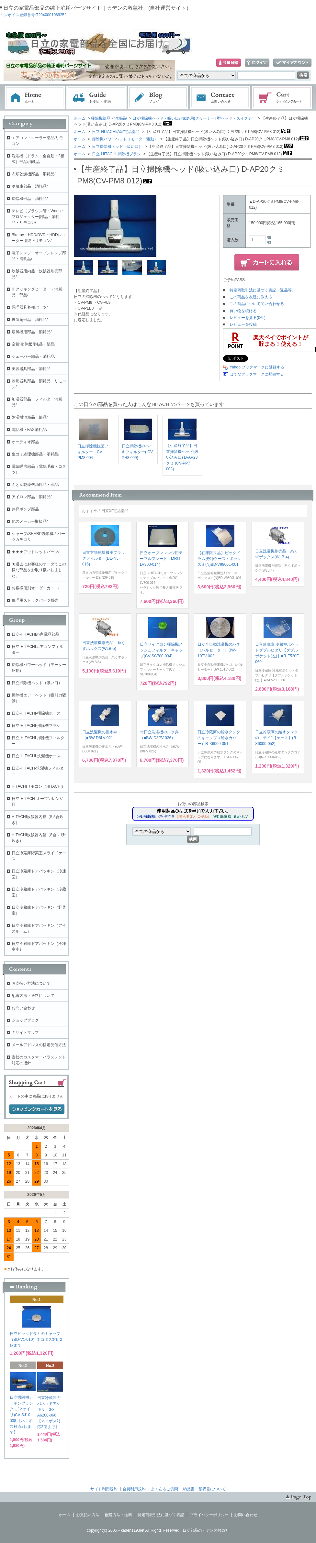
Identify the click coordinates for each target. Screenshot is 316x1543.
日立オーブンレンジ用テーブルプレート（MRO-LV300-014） (161, 559)
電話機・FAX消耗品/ (29, 429)
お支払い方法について (31, 983)
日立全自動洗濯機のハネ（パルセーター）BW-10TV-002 (219, 650)
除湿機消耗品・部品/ (30, 417)
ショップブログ (25, 1020)
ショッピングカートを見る (37, 1109)
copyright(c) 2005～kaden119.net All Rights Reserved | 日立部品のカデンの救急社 (158, 1530)
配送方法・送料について (33, 995)
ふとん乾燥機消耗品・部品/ (35, 484)
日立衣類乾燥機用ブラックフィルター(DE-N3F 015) (103, 558)
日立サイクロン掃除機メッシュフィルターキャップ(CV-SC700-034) (161, 650)
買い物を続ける (243, 311)
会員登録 (228, 63)
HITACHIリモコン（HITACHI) (37, 786)
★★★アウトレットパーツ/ (35, 552)
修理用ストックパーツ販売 (35, 600)
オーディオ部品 (25, 442)
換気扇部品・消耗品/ (30, 319)
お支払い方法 (87, 1515)
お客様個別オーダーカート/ (35, 588)
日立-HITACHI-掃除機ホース (36, 713)
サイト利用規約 (104, 1489)
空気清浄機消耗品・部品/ (33, 344)
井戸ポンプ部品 (25, 509)
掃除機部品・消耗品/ (109, 118)
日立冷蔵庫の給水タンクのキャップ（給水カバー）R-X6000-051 (219, 738)
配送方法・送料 (118, 1515)
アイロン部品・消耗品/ (31, 497)
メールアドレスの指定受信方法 (39, 1045)
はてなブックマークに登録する (257, 374)
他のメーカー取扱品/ (30, 521)
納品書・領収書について (204, 1489)
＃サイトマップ (25, 1032)
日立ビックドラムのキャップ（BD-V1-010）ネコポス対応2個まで (36, 1339)
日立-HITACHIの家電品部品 (115, 131)
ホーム (34, 97)
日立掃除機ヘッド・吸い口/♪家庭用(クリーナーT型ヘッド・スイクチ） (194, 118)
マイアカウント (292, 63)
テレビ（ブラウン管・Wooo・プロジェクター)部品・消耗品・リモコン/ (38, 217)
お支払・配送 (96, 97)
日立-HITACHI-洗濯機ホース (36, 756)
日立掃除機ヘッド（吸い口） (116, 146)
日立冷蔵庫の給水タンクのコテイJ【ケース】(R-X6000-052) (276, 738)
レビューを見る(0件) (247, 317)
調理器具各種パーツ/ (30, 307)
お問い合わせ (220, 97)
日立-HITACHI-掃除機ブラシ (116, 154)
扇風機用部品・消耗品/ (31, 332)
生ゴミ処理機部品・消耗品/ (35, 454)
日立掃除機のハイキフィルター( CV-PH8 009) (138, 452)
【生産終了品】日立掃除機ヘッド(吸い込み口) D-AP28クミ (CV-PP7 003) (182, 457)
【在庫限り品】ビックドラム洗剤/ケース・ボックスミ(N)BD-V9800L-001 (219, 559)
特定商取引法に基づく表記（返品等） (263, 290)
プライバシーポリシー (209, 1515)
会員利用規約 (134, 1489)
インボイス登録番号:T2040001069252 (33, 15)
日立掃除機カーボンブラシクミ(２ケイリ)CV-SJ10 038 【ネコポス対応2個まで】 (21, 1415)
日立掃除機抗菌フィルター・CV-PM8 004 (92, 452)
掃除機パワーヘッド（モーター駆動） (124, 139)
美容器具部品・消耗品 (31, 369)
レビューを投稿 (243, 324)
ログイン (257, 63)
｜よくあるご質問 (162, 1489)
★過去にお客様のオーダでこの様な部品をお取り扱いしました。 (39, 570)
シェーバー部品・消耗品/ (33, 356)
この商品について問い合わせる (257, 303)
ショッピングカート (282, 97)
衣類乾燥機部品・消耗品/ (33, 174)
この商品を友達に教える (251, 297)
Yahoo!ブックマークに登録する (257, 367)
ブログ (158, 97)
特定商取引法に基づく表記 (161, 1515)
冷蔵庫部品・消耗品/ (30, 186)
